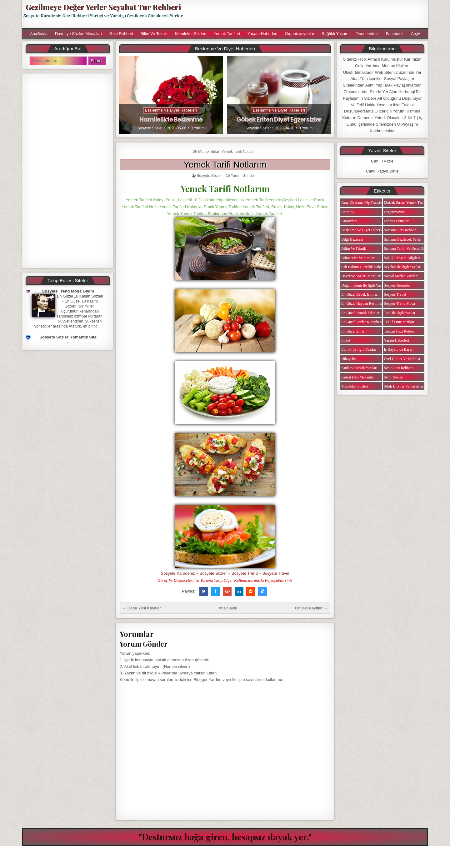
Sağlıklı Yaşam (335, 33)
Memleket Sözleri (190, 33)
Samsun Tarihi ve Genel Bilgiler (408, 248)
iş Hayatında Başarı (399, 349)
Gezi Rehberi (121, 33)
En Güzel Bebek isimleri (359, 294)
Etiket (345, 340)
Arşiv (415, 33)
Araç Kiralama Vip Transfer (362, 202)
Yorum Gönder (243, 175)
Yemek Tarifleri (226, 33)
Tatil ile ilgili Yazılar (399, 313)
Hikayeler (348, 359)
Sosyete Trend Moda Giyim (68, 291)
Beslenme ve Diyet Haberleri (171, 110)
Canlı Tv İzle (382, 161)
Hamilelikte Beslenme (170, 119)
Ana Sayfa (227, 608)
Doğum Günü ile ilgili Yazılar (363, 285)
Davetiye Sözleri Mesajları (78, 33)
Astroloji (348, 212)
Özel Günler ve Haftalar (402, 359)
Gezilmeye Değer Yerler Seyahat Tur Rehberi (103, 7)
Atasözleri (349, 221)
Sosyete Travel (275, 573)
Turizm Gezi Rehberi (400, 331)
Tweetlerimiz (367, 33)
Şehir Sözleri (393, 377)
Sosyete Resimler (397, 285)
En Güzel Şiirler (353, 331)
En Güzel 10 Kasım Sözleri (80, 296)
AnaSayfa (39, 33)
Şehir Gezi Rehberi (398, 368)
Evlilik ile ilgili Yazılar (358, 349)
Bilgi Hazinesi (352, 239)
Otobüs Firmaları (397, 221)
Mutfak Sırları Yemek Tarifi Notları (226, 151)
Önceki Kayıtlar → (311, 608)
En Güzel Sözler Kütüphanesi (363, 322)
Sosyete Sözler (150, 128)
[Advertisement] (308, 14)
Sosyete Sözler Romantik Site (68, 337)
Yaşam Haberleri (263, 33)
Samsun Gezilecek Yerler (403, 239)
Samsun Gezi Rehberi (400, 230)
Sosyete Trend (245, 573)
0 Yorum (197, 128)
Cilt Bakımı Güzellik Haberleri (364, 267)
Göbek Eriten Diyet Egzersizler (279, 119)
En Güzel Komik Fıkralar (360, 313)
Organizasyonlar (299, 33)
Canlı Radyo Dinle (382, 171)
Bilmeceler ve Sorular (357, 258)
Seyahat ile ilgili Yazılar (402, 267)
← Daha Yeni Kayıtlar (141, 608)
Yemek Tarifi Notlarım (225, 164)
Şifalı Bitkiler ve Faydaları (404, 386)
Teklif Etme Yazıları (399, 322)
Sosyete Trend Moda (399, 303)
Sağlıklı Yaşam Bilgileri (402, 258)
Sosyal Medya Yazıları (401, 276)
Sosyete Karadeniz (178, 573)
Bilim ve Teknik (154, 33)
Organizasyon (394, 212)
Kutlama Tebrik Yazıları (359, 368)
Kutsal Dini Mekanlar (357, 377)
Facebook (394, 33)
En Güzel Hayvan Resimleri (362, 303)
